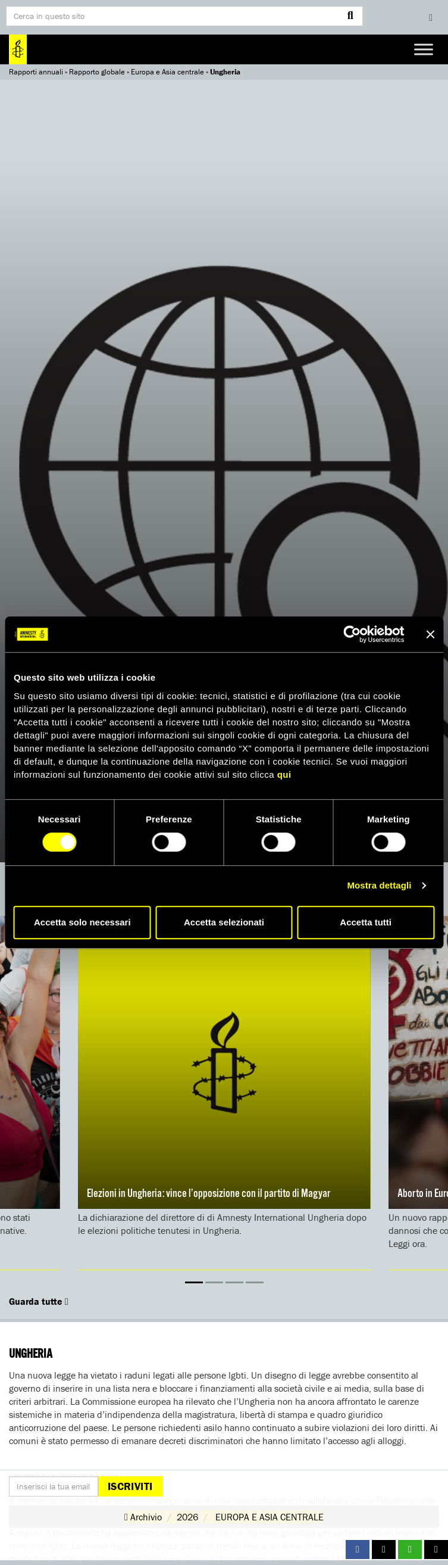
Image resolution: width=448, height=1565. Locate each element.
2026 (187, 1517)
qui (284, 774)
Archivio (143, 1517)
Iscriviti (130, 1486)
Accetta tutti (365, 922)
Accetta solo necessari (82, 922)
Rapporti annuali (36, 72)
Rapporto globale (97, 72)
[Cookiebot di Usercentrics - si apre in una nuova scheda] (352, 634)
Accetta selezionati (224, 922)
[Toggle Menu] (423, 49)
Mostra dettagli (379, 885)
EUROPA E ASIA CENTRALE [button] (269, 1517)
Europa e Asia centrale (167, 72)
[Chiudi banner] (430, 634)
